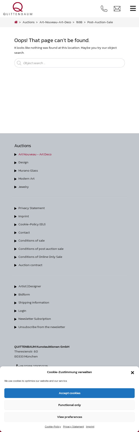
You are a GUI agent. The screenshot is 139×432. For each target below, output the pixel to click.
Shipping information (33, 302)
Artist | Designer (29, 286)
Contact (24, 232)
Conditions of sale (31, 240)
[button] (132, 372)
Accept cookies (69, 392)
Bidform (24, 294)
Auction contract (30, 264)
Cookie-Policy (53, 427)
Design (23, 162)
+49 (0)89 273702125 (31, 366)
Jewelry (23, 186)
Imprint (90, 427)
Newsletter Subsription (34, 318)
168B (79, 22)
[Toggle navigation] (133, 8)
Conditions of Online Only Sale (40, 256)
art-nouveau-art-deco (55, 22)
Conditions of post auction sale (41, 248)
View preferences (69, 416)
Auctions (28, 22)
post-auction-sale (100, 22)
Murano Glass (28, 170)
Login (22, 310)
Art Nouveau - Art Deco (35, 154)
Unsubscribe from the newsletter (41, 326)
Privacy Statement (73, 427)
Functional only (69, 404)
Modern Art (26, 178)
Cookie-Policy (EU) (32, 224)
